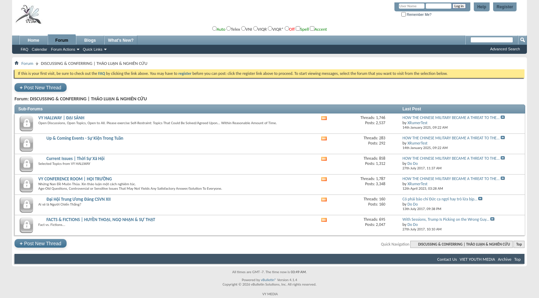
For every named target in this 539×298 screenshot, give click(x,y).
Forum (61, 40)
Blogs (90, 40)
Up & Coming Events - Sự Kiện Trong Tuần (84, 138)
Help (481, 6)
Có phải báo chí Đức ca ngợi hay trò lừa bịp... (439, 199)
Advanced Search (505, 49)
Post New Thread (40, 87)
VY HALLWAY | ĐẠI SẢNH (61, 117)
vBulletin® (268, 280)
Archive (504, 259)
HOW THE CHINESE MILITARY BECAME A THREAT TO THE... (451, 117)
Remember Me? (416, 15)
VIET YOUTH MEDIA (477, 259)
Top (519, 244)
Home (33, 40)
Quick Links (92, 49)
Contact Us (447, 259)
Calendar (39, 49)
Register (505, 6)
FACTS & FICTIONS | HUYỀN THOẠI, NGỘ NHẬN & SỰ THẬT (100, 219)
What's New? (121, 40)
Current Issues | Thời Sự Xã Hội (75, 158)
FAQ (24, 49)
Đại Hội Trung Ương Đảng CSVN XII (78, 199)
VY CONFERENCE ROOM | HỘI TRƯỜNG (75, 178)
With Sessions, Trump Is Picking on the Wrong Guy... (445, 219)
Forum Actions (63, 49)
